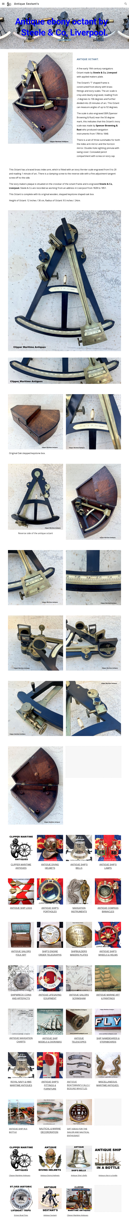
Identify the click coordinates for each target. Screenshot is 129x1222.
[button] (3, 3)
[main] (64, 28)
